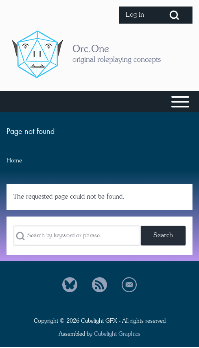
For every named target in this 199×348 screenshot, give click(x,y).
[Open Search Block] (174, 15)
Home (14, 161)
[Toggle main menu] (99, 101)
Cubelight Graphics (117, 334)
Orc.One (90, 50)
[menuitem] (137, 15)
